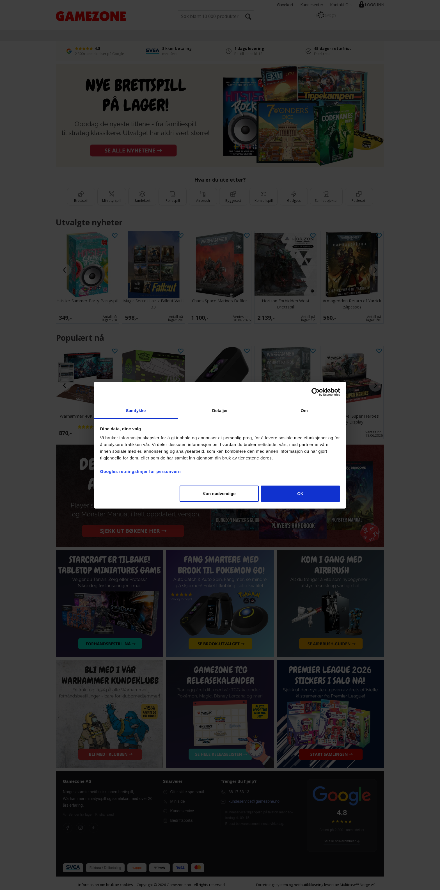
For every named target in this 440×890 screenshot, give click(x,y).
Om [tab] (304, 410)
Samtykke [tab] (136, 410)
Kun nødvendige (219, 493)
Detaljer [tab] (220, 410)
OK (300, 493)
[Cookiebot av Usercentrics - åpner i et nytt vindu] (315, 392)
